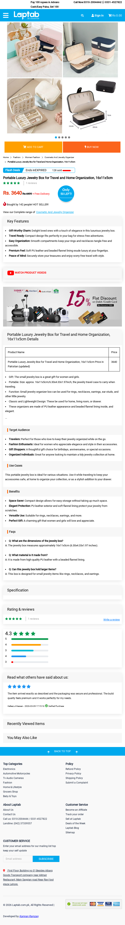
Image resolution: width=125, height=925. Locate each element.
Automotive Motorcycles (16, 773)
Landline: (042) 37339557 (17, 823)
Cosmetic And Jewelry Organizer (55, 212)
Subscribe (46, 859)
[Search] (31, 859)
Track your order (75, 814)
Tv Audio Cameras (13, 778)
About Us (8, 809)
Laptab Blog (72, 828)
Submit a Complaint (77, 782)
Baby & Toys (9, 796)
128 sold (57, 170)
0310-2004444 (92, 2)
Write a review (111, 619)
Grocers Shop (10, 791)
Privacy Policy (73, 773)
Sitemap (70, 832)
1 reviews (31, 183)
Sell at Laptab (73, 818)
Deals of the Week (75, 823)
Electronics (9, 769)
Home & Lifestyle (12, 787)
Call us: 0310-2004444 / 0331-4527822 (25, 818)
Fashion (7, 782)
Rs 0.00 (117, 15)
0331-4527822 (112, 2)
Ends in (30, 170)
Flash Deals (12, 170)
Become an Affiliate (76, 809)
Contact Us (9, 814)
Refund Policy (73, 769)
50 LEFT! (66, 194)
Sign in (97, 15)
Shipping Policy (74, 778)
